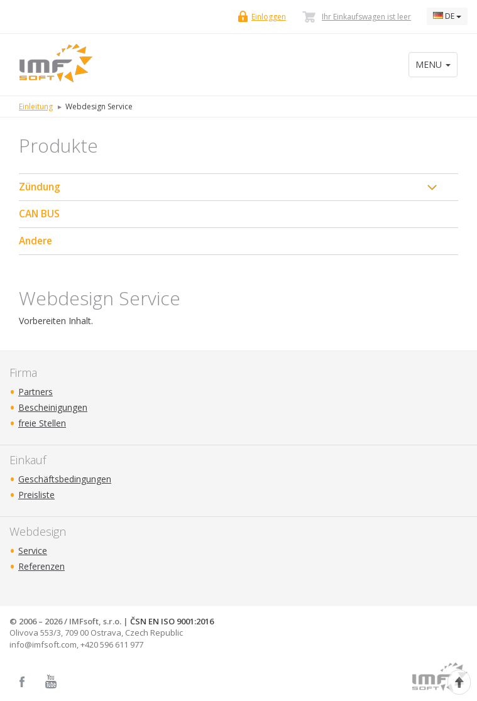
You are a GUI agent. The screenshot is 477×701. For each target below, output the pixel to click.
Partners (35, 392)
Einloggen (268, 16)
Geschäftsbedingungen (64, 479)
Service (32, 551)
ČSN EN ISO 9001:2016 (172, 621)
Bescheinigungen (52, 407)
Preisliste (36, 495)
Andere (35, 240)
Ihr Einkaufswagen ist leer (366, 16)
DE (447, 16)
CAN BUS (39, 213)
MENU (433, 64)
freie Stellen (42, 423)
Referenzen (41, 566)
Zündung (39, 186)
